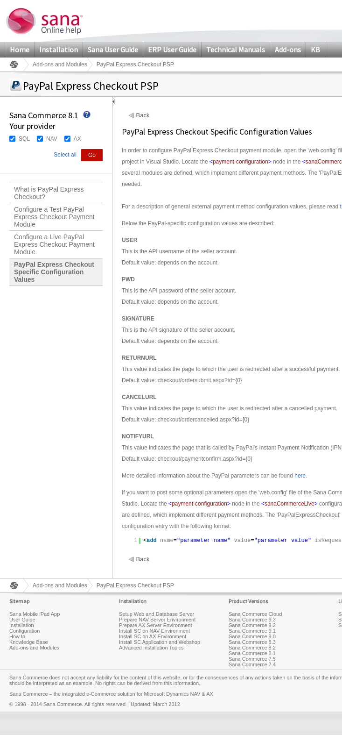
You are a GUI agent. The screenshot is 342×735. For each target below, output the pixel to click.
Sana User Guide (113, 49)
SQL (24, 139)
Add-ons (288, 49)
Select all (65, 154)
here (300, 475)
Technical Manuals (235, 49)
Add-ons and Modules (60, 64)
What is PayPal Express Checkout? (49, 193)
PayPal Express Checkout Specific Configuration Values (54, 272)
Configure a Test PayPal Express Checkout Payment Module (54, 217)
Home (19, 49)
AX (77, 139)
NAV (51, 139)
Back (143, 115)
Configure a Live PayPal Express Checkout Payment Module (54, 244)
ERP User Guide (172, 49)
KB (315, 49)
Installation (58, 49)
